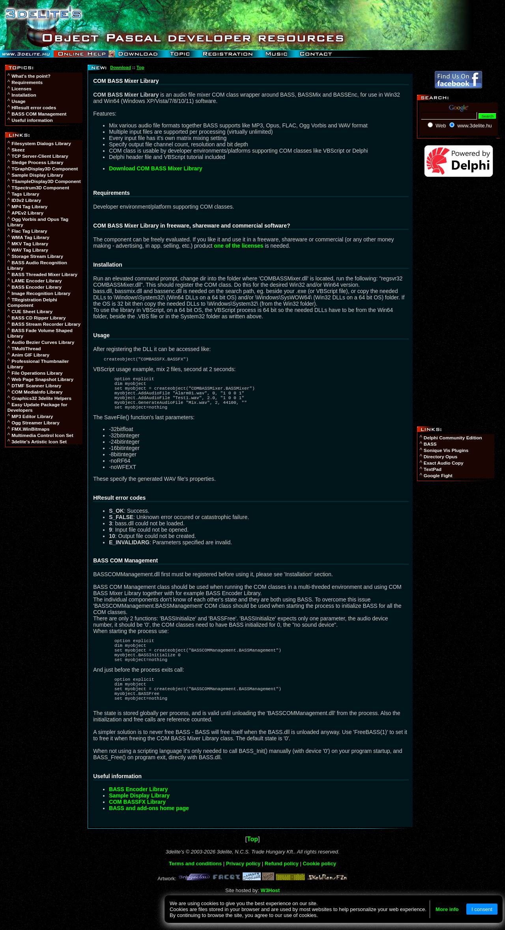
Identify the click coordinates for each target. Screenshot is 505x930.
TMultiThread (26, 348)
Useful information (31, 120)
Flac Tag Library (29, 231)
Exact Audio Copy (444, 463)
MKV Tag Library (29, 244)
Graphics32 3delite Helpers (41, 398)
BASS (430, 444)
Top (140, 67)
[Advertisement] (44, 572)
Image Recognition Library (40, 293)
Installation (23, 95)
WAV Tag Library (29, 250)
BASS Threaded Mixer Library (44, 274)
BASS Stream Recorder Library (45, 324)
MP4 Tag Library (29, 206)
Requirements (27, 82)
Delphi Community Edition (453, 438)
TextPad (432, 469)
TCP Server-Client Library (39, 156)
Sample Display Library (37, 175)
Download (120, 67)
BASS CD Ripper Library (38, 318)
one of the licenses (238, 246)
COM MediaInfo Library (36, 392)
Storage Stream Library (37, 256)
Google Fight (438, 475)
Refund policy (282, 886)
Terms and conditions (195, 886)
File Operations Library (37, 373)
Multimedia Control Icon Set (42, 435)
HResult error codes (33, 107)
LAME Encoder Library (36, 281)
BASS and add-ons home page (149, 830)
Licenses (21, 89)
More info (447, 909)
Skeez (18, 150)
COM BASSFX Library (137, 824)
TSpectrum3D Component (40, 187)
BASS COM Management (38, 114)
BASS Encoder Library (36, 287)
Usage (18, 101)
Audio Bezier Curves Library (42, 342)
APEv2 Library (27, 213)
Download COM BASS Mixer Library (155, 168)
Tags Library (25, 194)
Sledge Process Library (37, 162)
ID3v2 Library (26, 200)
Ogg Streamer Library (35, 423)
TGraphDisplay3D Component (44, 169)
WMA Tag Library (30, 237)
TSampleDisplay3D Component (45, 181)
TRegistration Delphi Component (32, 302)
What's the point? (30, 76)
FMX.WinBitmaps (30, 429)
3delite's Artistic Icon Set (39, 441)
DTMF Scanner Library (36, 385)
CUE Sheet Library (31, 311)
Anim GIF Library (30, 355)
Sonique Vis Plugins (446, 450)
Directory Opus (440, 456)
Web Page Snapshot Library (42, 379)
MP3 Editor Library (32, 416)
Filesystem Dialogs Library (41, 143)
